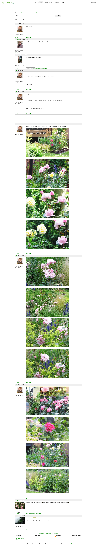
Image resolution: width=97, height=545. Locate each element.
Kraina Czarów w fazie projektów (40, 68)
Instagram (57, 2)
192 (29, 22)
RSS (56, 537)
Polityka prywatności (20, 538)
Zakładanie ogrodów (39, 536)
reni (16, 23)
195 (34, 22)
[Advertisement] (48, 8)
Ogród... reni (34, 12)
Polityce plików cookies (74, 543)
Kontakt (17, 539)
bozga (17, 500)
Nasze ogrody (27, 12)
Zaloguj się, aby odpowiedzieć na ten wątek (48, 533)
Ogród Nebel (28, 529)
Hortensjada (28, 513)
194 (32, 22)
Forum (40, 2)
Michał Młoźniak (75, 536)
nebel (17, 515)
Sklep (63, 2)
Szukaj (58, 15)
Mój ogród (28, 52)
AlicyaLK (17, 54)
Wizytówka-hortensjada (36, 513)
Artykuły (35, 2)
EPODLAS (18, 39)
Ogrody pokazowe (48, 2)
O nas (17, 536)
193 (31, 22)
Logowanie (93, 2)
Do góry (17, 37)
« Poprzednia (18, 22)
